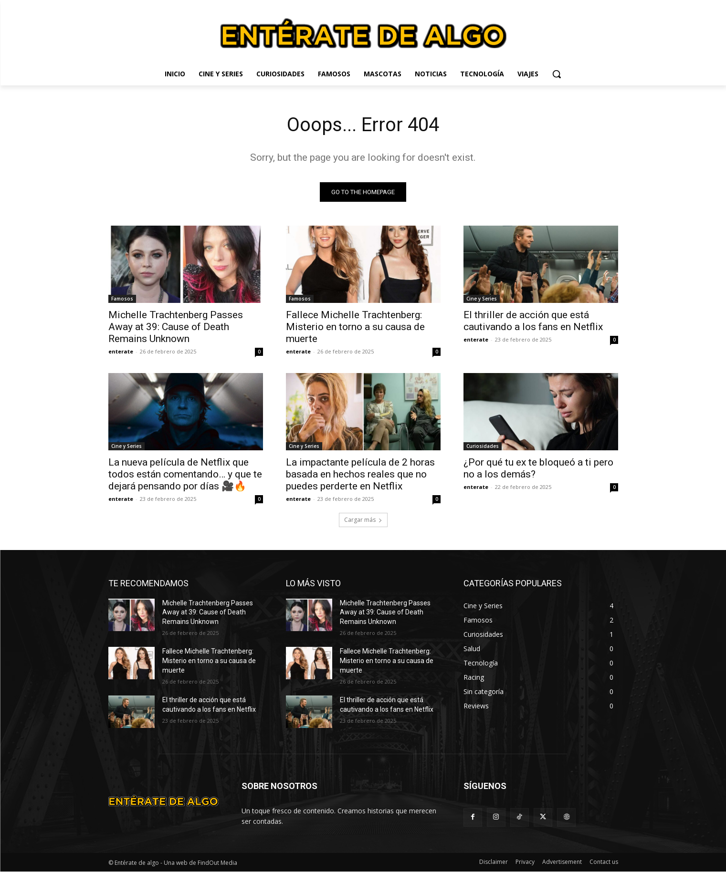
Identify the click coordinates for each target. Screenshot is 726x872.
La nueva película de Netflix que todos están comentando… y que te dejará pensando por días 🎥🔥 (185, 474)
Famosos (122, 298)
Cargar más (363, 520)
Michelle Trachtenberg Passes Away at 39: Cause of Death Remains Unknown (175, 326)
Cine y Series (481, 298)
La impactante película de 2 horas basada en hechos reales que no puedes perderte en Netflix (360, 474)
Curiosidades (482, 446)
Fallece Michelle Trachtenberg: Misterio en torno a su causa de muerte (355, 326)
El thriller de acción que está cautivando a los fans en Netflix (533, 320)
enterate (120, 351)
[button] (556, 73)
